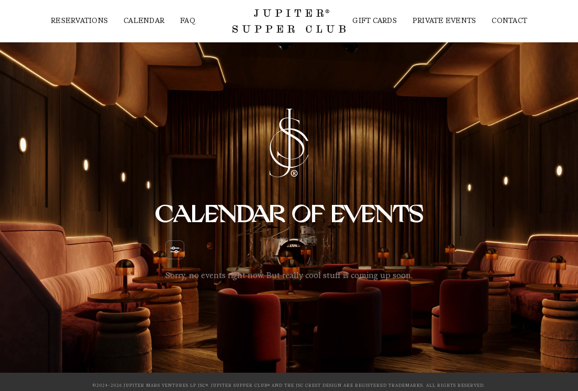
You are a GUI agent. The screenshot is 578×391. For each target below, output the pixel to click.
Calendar (144, 21)
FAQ (187, 21)
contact (509, 21)
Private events (444, 21)
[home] (289, 21)
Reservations (79, 21)
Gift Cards (374, 21)
